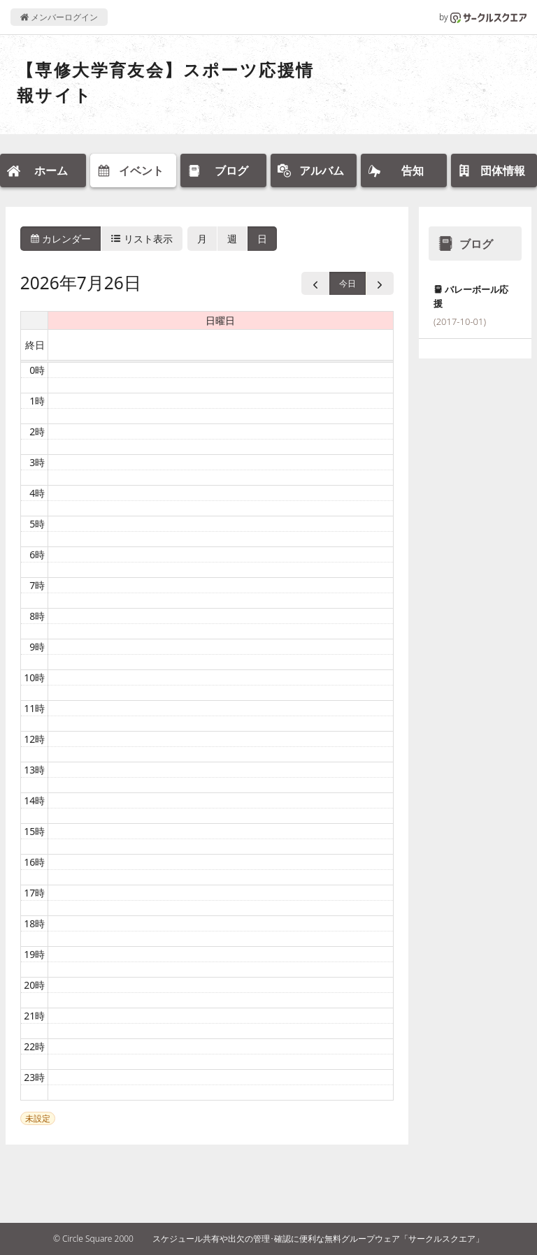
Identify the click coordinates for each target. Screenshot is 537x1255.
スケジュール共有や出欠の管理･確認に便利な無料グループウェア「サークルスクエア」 (318, 1239)
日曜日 (220, 320)
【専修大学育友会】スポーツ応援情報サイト (165, 82)
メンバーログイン (59, 17)
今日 (347, 283)
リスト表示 (142, 238)
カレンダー (61, 238)
